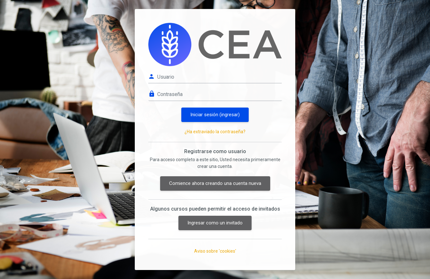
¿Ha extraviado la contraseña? (215, 131)
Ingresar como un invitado (215, 223)
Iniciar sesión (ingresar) (215, 115)
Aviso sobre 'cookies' (215, 251)
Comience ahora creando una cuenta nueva (215, 183)
